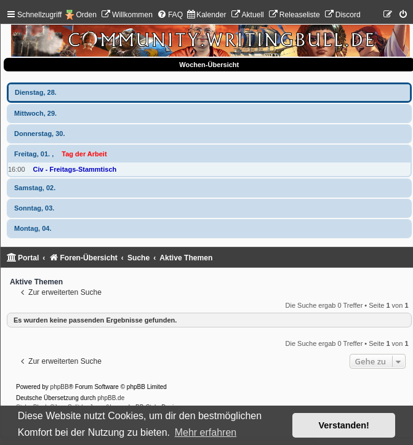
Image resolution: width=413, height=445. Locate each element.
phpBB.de (110, 398)
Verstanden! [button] (344, 425)
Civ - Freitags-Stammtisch (75, 169)
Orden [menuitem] (86, 14)
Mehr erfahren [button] (206, 432)
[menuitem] (127, 14)
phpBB (59, 386)
